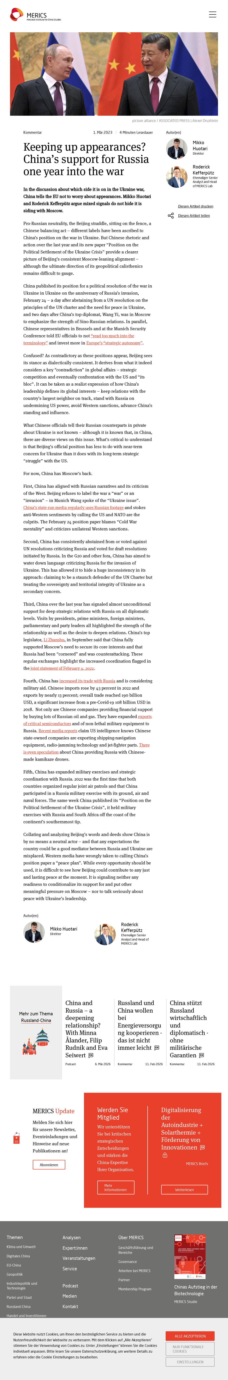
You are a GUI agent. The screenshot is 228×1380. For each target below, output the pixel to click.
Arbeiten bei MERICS (134, 1270)
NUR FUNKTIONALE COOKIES (188, 1349)
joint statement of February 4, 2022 (64, 668)
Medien (70, 1297)
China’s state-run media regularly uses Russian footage (76, 507)
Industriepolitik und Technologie (22, 1286)
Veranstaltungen (79, 1257)
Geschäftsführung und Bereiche (135, 1248)
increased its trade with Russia (89, 681)
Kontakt (70, 1308)
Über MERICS (131, 1235)
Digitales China (18, 1254)
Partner (124, 1280)
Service (70, 1268)
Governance (127, 1260)
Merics (37, 16)
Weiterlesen (184, 1186)
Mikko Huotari (63, 928)
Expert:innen (75, 1246)
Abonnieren (49, 1165)
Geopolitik (15, 1273)
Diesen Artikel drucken (195, 206)
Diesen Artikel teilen (194, 215)
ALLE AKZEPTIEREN (190, 1336)
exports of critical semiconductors (76, 723)
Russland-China (19, 1308)
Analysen (72, 1235)
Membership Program (134, 1290)
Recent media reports (102, 731)
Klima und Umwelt (21, 1244)
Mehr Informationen (115, 1184)
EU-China (14, 1263)
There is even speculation (80, 752)
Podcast (70, 1286)
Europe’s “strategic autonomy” (117, 343)
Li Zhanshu (55, 640)
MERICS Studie (185, 1299)
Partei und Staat (19, 1298)
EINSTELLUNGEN (190, 1362)
